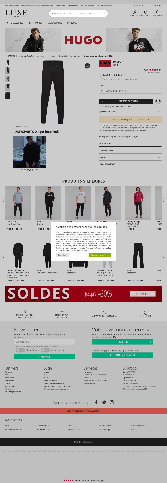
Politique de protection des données (76, 250)
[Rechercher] (104, 13)
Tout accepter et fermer (100, 255)
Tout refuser (62, 255)
